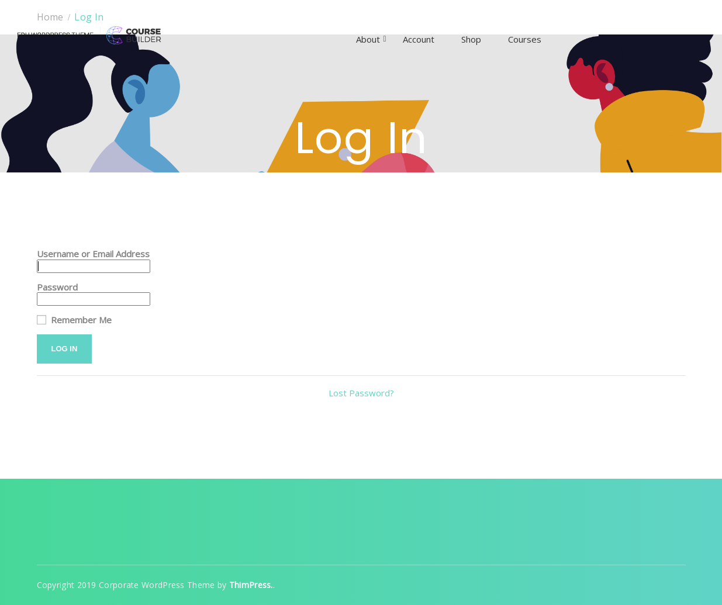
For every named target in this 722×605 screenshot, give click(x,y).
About (368, 39)
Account (418, 39)
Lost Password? (361, 393)
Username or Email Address (93, 254)
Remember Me (74, 320)
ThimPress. (251, 584)
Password (57, 287)
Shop (471, 39)
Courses (524, 39)
